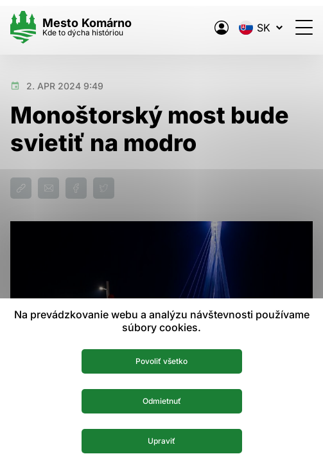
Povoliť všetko (161, 361)
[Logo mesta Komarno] (71, 27)
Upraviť (161, 441)
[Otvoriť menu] (304, 27)
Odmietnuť (162, 401)
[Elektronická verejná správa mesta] (221, 28)
